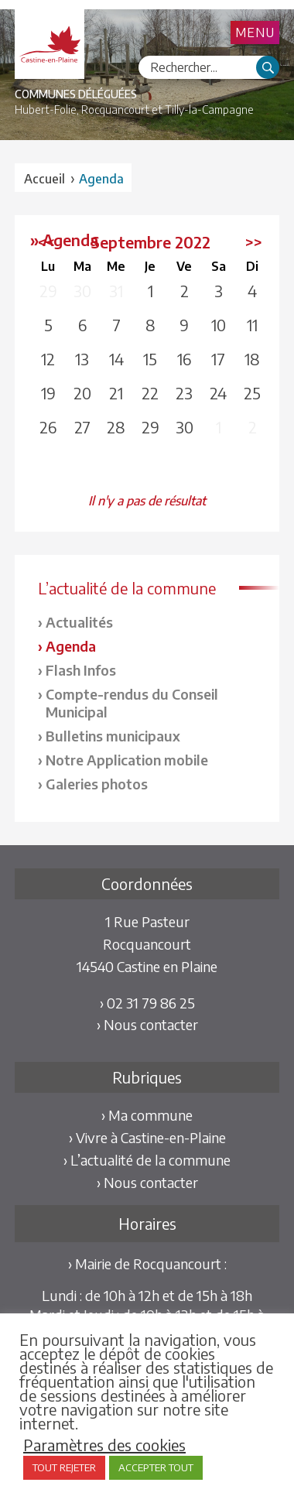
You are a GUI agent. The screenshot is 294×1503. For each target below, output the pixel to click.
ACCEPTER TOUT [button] (155, 1467)
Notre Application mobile (127, 760)
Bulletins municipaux (113, 736)
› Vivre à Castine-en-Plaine (147, 1137)
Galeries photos (97, 784)
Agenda (71, 646)
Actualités (79, 622)
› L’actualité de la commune (147, 1160)
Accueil (44, 179)
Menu (255, 32)
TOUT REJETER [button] (64, 1467)
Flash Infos (81, 670)
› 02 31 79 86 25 (147, 1003)
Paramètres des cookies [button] (104, 1445)
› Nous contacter (147, 1024)
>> (253, 242)
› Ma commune (147, 1115)
